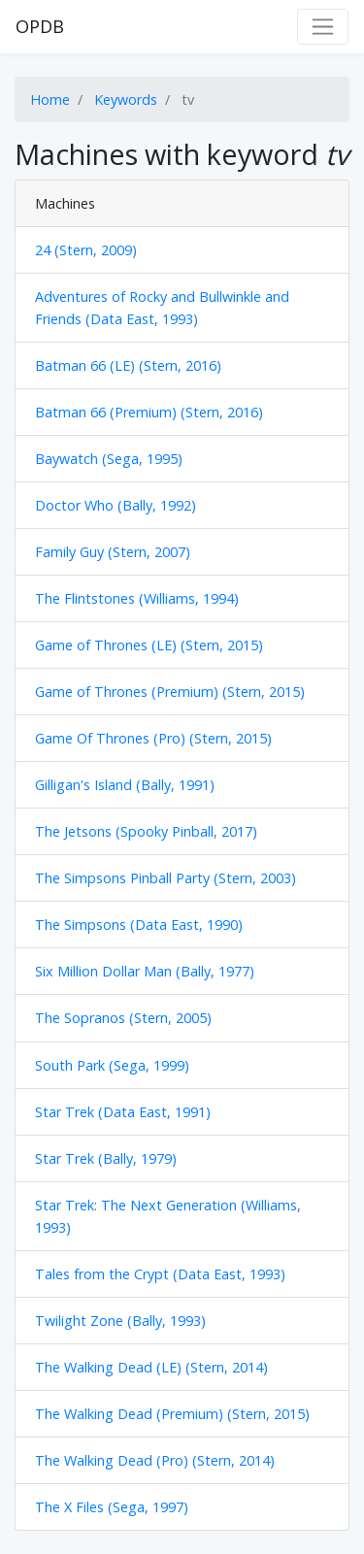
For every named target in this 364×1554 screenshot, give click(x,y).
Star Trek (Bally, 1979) (106, 1158)
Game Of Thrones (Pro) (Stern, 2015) (153, 738)
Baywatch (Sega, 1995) (108, 458)
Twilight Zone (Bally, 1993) (120, 1320)
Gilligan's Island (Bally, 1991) (125, 785)
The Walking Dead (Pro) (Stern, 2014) (155, 1460)
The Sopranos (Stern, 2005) (123, 1017)
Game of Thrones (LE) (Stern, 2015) (149, 645)
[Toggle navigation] (322, 27)
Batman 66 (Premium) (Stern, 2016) (149, 412)
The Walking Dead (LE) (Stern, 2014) (151, 1367)
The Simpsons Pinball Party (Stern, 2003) (165, 878)
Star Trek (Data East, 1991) (123, 1112)
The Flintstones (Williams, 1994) (137, 598)
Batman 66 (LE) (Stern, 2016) (128, 365)
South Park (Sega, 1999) (112, 1065)
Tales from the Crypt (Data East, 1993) (160, 1274)
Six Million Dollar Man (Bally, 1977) (144, 971)
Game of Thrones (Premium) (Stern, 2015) (170, 691)
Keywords (125, 99)
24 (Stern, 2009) (86, 250)
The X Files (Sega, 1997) (111, 1507)
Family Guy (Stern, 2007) (112, 552)
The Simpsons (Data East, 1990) (139, 924)
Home (50, 99)
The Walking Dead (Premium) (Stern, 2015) (172, 1414)
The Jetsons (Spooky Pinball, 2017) (146, 831)
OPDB (40, 26)
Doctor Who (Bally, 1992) (115, 505)
